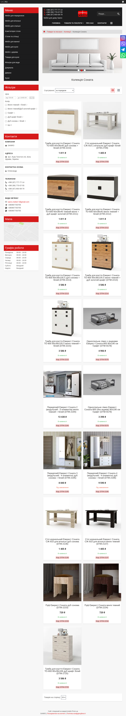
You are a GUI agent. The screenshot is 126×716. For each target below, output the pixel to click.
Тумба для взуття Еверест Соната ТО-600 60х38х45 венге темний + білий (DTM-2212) (102, 211)
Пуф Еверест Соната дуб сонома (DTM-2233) (62, 606)
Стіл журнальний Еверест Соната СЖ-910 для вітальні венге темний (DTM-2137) (102, 541)
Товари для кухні (12, 57)
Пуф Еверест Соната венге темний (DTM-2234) (102, 606)
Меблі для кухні (11, 47)
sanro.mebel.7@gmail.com (18, 202)
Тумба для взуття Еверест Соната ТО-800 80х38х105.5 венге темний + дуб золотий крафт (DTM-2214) (102, 277)
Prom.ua (75, 711)
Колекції (67, 32)
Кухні (7, 78)
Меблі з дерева (11, 52)
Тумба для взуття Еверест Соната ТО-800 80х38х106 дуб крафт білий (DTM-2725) (62, 671)
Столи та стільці (12, 36)
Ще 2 (10, 125)
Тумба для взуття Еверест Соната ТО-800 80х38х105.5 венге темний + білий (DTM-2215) (62, 343)
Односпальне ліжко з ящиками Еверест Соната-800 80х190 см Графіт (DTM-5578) (102, 343)
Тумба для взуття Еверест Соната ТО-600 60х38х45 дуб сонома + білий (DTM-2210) (62, 145)
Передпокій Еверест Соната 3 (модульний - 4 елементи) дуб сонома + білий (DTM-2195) (62, 475)
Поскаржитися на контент (56, 713)
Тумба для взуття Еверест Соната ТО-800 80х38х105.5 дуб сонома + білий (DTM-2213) (62, 277)
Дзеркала (9, 68)
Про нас (90, 23)
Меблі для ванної (12, 42)
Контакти (102, 23)
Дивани (8, 73)
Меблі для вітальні (13, 21)
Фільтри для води (12, 62)
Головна (56, 23)
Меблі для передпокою (14, 16)
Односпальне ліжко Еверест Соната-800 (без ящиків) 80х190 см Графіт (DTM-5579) (102, 409)
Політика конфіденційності (76, 713)
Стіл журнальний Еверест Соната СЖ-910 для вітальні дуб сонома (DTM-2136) (62, 541)
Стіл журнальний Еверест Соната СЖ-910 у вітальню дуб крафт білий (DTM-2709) (102, 145)
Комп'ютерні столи (12, 31)
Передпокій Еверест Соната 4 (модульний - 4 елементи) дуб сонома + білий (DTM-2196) (102, 475)
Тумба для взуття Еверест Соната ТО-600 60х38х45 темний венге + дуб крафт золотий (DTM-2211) (62, 211)
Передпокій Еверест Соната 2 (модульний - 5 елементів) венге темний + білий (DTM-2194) (62, 409)
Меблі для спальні (12, 26)
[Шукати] (118, 14)
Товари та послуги (73, 23)
